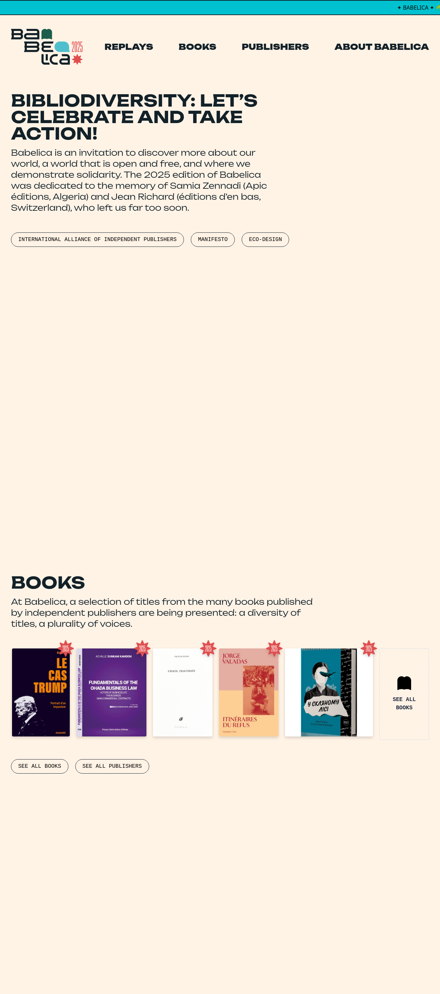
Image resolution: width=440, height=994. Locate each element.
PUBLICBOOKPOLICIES (43, 442)
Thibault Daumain (256, 974)
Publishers (275, 47)
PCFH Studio (215, 974)
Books (198, 47)
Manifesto (187, 907)
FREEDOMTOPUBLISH (184, 425)
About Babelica (381, 47)
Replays (128, 47)
